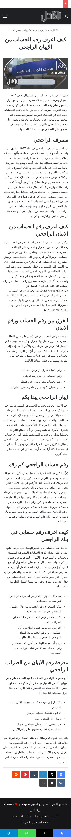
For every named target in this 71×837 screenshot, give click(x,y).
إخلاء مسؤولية (40, 816)
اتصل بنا (26, 822)
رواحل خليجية (37, 30)
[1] (40, 693)
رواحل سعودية (20, 30)
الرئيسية (52, 30)
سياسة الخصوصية (22, 816)
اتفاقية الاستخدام (40, 822)
